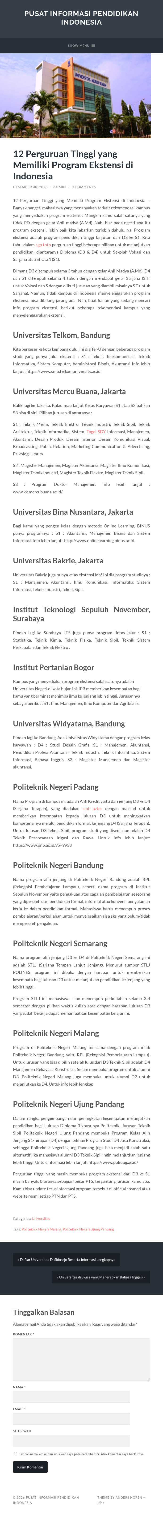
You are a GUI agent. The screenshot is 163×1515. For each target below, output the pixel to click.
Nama (19, 1387)
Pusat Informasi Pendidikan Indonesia (81, 17)
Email (19, 1409)
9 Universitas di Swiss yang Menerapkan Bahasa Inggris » (100, 1277)
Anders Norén (129, 1498)
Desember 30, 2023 (30, 187)
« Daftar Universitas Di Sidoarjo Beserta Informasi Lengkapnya (66, 1260)
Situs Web (22, 1431)
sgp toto (43, 244)
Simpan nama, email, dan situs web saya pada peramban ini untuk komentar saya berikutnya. (82, 1454)
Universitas (41, 1218)
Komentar (23, 1334)
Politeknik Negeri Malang (41, 1229)
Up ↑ (100, 1503)
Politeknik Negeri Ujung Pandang (88, 1229)
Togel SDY (96, 431)
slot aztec (92, 808)
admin (59, 187)
